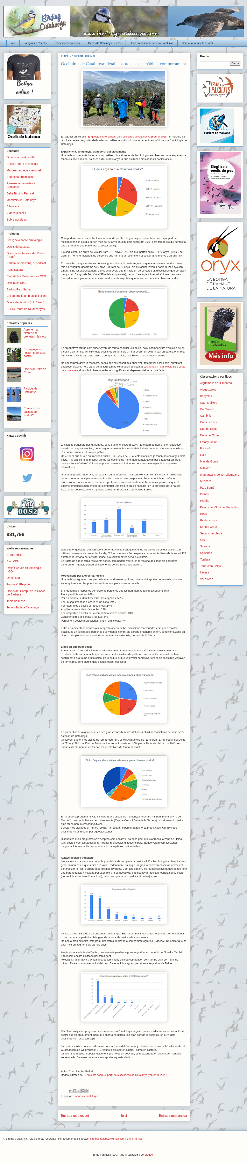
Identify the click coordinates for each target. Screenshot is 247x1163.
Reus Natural (15, 269)
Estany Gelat (208, 442)
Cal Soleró (206, 409)
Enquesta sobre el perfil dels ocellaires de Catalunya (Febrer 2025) (128, 136)
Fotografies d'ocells (35, 43)
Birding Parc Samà (19, 289)
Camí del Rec (209, 422)
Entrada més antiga (173, 1115)
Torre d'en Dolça (210, 566)
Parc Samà (207, 487)
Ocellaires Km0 (16, 282)
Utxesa (204, 572)
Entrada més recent (75, 1115)
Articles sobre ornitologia (22, 163)
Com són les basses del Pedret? (32, 412)
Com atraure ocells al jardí (197, 43)
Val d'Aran (206, 579)
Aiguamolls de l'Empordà (216, 383)
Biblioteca (13, 206)
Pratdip (204, 500)
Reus (203, 513)
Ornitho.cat (14, 577)
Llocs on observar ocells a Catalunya (152, 43)
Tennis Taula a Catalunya (23, 607)
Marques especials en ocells (25, 170)
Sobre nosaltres (17, 219)
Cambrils (205, 415)
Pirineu (204, 494)
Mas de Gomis (209, 461)
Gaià (203, 455)
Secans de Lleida (211, 533)
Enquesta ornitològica (86, 1096)
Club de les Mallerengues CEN (26, 276)
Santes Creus (209, 526)
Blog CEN (13, 561)
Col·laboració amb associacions (27, 295)
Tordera (205, 559)
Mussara (205, 481)
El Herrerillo (14, 554)
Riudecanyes (208, 520)
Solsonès (206, 553)
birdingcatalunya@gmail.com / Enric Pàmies (116, 1138)
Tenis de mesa (16, 601)
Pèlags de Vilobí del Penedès (219, 507)
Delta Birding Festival (20, 193)
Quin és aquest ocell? (20, 157)
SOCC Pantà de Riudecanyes (26, 309)
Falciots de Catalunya (31, 390)
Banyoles (206, 396)
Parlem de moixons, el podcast (26, 263)
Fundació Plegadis (18, 584)
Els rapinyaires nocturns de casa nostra (35, 353)
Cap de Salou (209, 428)
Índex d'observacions (67, 43)
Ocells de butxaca (18, 246)
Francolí (205, 448)
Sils (202, 540)
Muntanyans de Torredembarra (219, 474)
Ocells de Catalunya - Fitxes (105, 43)
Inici (13, 43)
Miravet (205, 468)
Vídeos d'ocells (16, 213)
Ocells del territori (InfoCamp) (25, 302)
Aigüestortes (208, 389)
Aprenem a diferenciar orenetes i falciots (35, 333)
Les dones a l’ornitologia (157, 366)
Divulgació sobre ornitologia (24, 240)
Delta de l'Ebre (209, 435)
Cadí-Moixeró (208, 402)
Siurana (205, 546)
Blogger (149, 1154)
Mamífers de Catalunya (21, 200)
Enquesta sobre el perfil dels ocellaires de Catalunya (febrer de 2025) (126, 1074)
